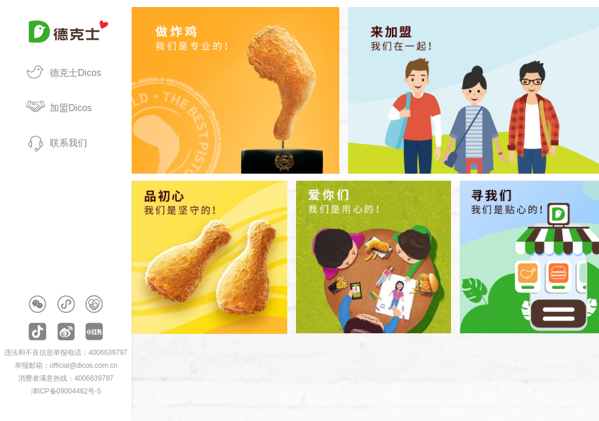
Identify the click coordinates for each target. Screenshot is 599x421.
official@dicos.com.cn (84, 365)
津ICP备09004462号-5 (66, 391)
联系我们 (68, 143)
